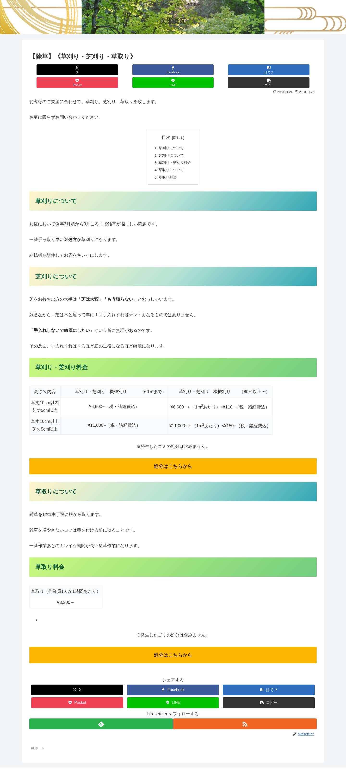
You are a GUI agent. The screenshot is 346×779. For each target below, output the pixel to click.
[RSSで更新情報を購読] (245, 713)
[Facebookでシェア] (101, 69)
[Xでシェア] (53, 69)
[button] (293, 69)
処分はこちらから (173, 456)
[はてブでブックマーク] (149, 69)
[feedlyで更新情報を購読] (100, 713)
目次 (166, 124)
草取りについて (171, 159)
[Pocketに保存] (197, 69)
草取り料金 (167, 167)
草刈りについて (171, 135)
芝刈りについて (171, 143)
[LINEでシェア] (245, 69)
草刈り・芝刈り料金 (175, 151)
